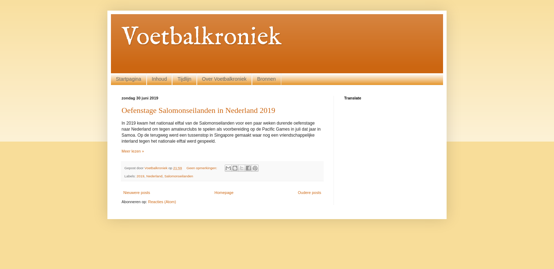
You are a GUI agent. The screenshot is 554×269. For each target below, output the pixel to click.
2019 (141, 176)
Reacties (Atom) (162, 202)
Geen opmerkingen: (202, 168)
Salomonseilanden (178, 176)
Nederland (154, 176)
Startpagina (128, 79)
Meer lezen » (133, 151)
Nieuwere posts (136, 192)
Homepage (224, 192)
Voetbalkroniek (202, 37)
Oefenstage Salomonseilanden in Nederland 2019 (198, 110)
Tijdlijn (184, 79)
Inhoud (159, 79)
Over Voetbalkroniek (224, 79)
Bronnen (266, 79)
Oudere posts (309, 192)
